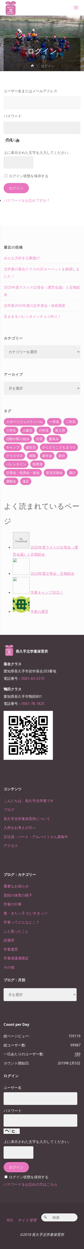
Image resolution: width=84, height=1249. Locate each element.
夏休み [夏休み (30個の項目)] (54, 438)
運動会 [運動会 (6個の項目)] (11, 481)
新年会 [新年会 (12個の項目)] (47, 455)
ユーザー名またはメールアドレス (30, 90)
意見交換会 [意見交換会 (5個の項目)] (54, 472)
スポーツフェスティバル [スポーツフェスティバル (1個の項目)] (24, 421)
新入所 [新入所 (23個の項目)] (60, 430)
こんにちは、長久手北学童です (29, 800)
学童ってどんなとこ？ (21, 922)
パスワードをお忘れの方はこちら (30, 1184)
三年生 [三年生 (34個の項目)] (11, 430)
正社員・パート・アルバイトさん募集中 (36, 836)
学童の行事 (13, 904)
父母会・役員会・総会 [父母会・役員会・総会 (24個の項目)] (23, 472)
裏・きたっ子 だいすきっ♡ (25, 913)
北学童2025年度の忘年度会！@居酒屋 (34, 305)
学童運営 (11, 949)
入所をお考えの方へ (20, 827)
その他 (9, 967)
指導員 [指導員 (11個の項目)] (37, 464)
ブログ (9, 809)
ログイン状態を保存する (28, 175)
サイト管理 (27, 1220)
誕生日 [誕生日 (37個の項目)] (31, 447)
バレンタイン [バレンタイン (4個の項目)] (16, 464)
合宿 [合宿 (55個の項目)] (39, 438)
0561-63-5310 (33, 678)
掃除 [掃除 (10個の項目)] (32, 455)
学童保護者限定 (16, 958)
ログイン (16, 188)
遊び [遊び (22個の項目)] (72, 472)
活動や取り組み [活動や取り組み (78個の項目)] (18, 438)
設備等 (9, 940)
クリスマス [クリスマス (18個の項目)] (14, 455)
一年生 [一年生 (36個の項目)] (54, 421)
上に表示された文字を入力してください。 (38, 152)
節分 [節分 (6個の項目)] (61, 455)
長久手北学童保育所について (27, 818)
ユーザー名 (13, 1087)
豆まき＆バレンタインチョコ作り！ (32, 316)
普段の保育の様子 (18, 895)
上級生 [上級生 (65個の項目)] (27, 430)
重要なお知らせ (16, 886)
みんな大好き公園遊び (22, 257)
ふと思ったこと (16, 931)
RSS (9, 1220)
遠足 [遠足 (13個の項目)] (25, 481)
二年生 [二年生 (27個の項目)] (71, 421)
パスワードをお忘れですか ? (26, 200)
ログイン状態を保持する (28, 1177)
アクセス (11, 845)
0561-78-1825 (33, 703)
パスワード (13, 116)
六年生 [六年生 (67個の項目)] (44, 430)
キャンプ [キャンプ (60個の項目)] (12, 447)
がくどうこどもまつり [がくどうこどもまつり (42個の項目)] (59, 447)
